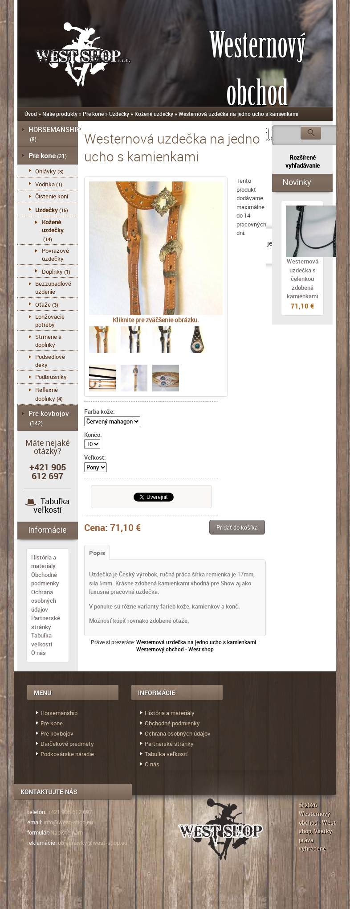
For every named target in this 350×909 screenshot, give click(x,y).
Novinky (297, 182)
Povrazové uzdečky (55, 255)
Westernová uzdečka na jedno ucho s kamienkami (238, 113)
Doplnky (52, 271)
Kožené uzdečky (153, 113)
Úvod (30, 113)
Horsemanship (59, 713)
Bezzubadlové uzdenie (53, 288)
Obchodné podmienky (45, 579)
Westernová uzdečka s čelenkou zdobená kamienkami (302, 278)
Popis (97, 553)
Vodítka (45, 184)
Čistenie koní (51, 196)
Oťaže (43, 304)
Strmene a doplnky (48, 341)
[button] (237, 527)
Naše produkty (59, 113)
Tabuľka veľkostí (51, 505)
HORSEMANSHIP (54, 129)
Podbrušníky (51, 377)
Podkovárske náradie (67, 754)
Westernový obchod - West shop (317, 822)
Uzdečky (119, 113)
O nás (38, 653)
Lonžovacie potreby (50, 321)
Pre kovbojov (48, 413)
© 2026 (308, 805)
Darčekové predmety (67, 744)
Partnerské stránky (45, 622)
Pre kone (93, 113)
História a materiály (43, 561)
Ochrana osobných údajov (43, 600)
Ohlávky (45, 171)
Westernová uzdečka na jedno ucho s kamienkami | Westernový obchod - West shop (197, 645)
